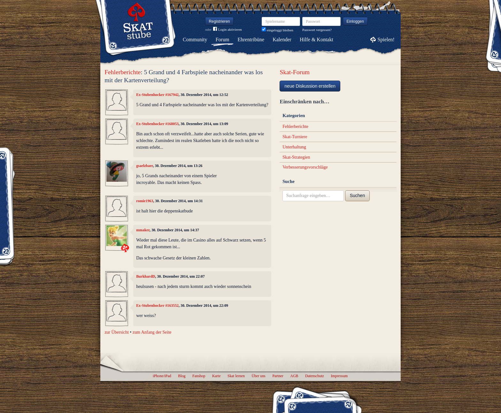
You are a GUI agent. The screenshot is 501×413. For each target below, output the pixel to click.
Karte (216, 376)
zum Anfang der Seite (152, 332)
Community (195, 39)
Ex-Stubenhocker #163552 (157, 305)
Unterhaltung (294, 147)
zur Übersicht (116, 332)
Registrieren (219, 21)
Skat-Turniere (294, 136)
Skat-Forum (295, 72)
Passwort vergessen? (317, 30)
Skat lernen (236, 376)
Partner (277, 376)
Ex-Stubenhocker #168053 (157, 124)
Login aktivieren (227, 29)
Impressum (339, 376)
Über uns (258, 376)
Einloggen (355, 21)
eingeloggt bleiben (277, 30)
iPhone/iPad (162, 376)
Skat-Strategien (296, 157)
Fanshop (198, 376)
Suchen (357, 195)
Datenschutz (314, 376)
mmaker (143, 230)
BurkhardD (145, 276)
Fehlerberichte (122, 72)
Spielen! (386, 39)
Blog (181, 376)
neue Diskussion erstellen (309, 86)
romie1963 (144, 201)
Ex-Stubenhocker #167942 (157, 94)
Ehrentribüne (251, 39)
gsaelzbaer (144, 165)
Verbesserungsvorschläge (305, 167)
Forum (222, 39)
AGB (294, 376)
